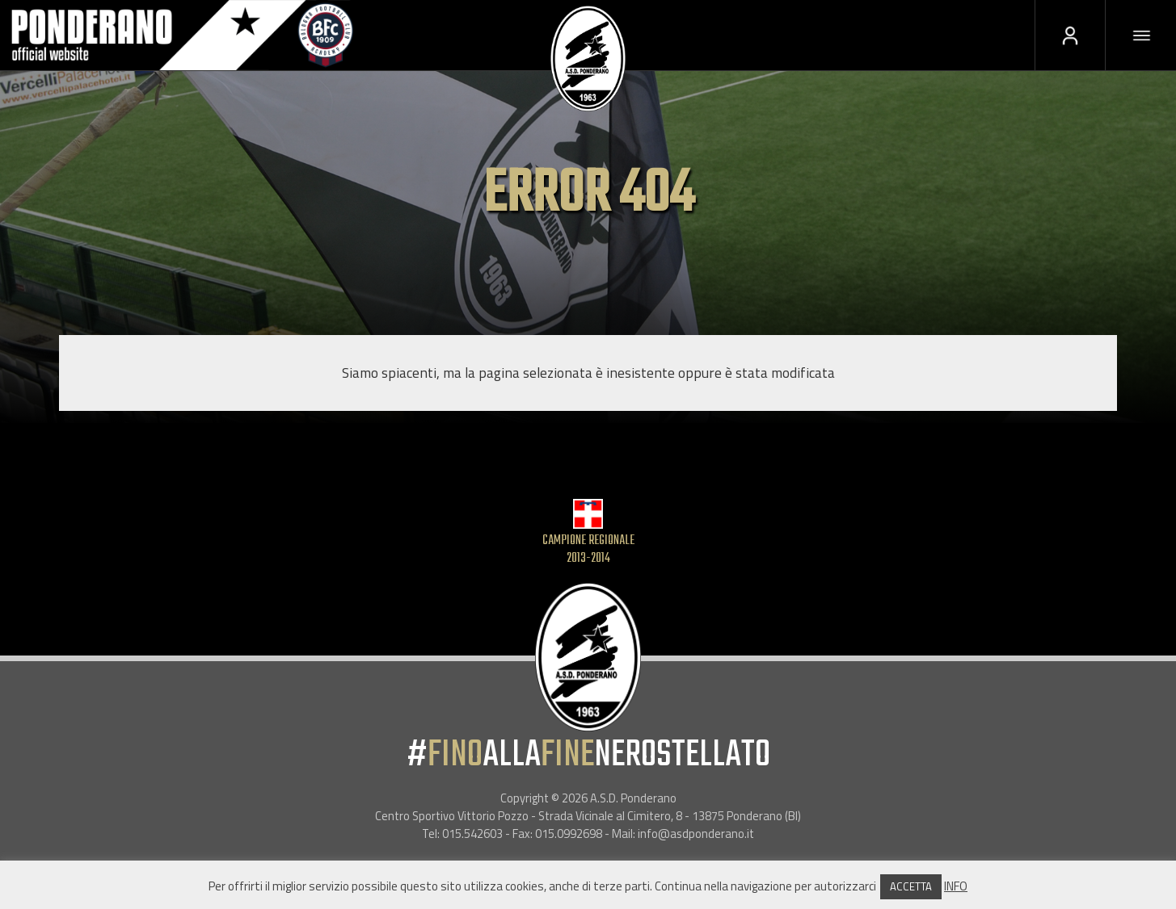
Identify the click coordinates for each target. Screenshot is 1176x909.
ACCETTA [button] (911, 886)
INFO (955, 886)
